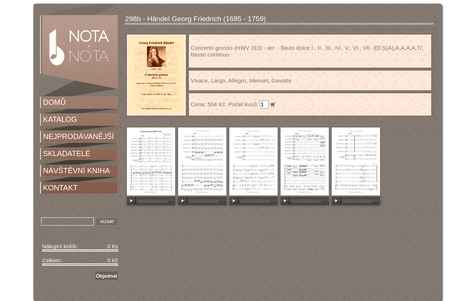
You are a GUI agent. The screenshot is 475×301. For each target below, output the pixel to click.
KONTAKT (60, 188)
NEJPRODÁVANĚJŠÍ (78, 136)
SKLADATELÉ (66, 153)
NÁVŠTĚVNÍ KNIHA (76, 170)
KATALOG (60, 119)
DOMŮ (54, 102)
